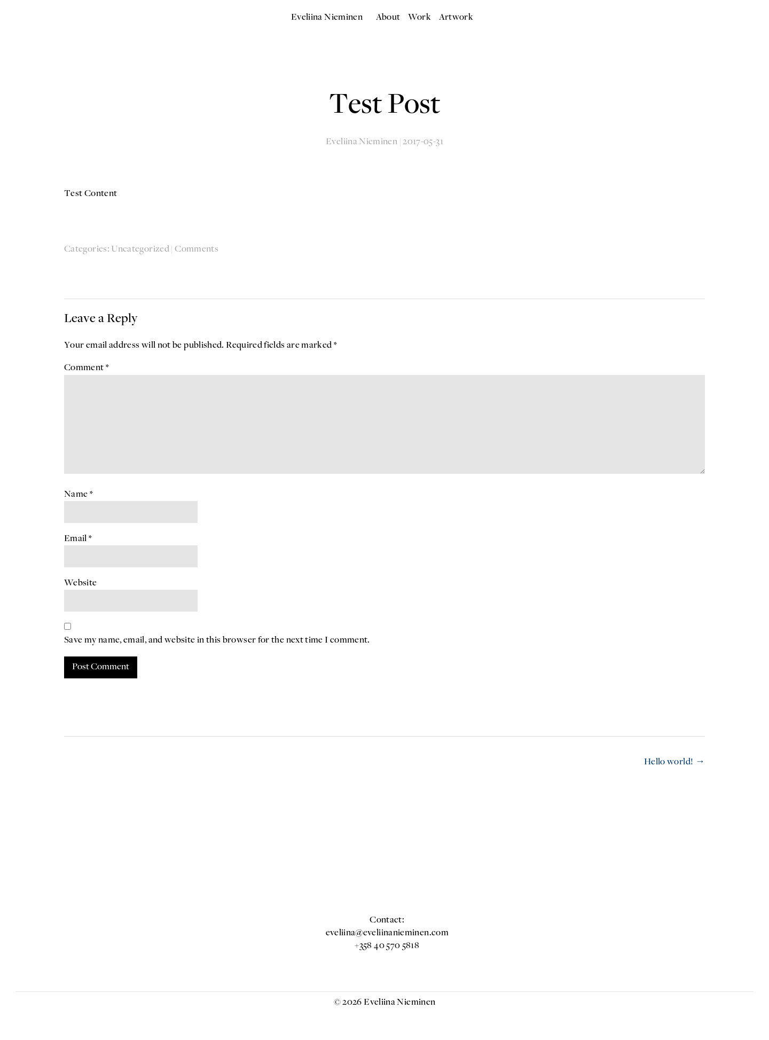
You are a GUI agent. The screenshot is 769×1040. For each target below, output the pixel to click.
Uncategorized (140, 249)
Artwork (456, 17)
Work (419, 17)
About (388, 17)
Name (78, 494)
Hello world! (674, 762)
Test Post (385, 106)
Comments (196, 249)
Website (80, 583)
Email (78, 539)
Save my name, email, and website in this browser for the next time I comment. (217, 640)
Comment (86, 368)
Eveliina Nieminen (327, 17)
